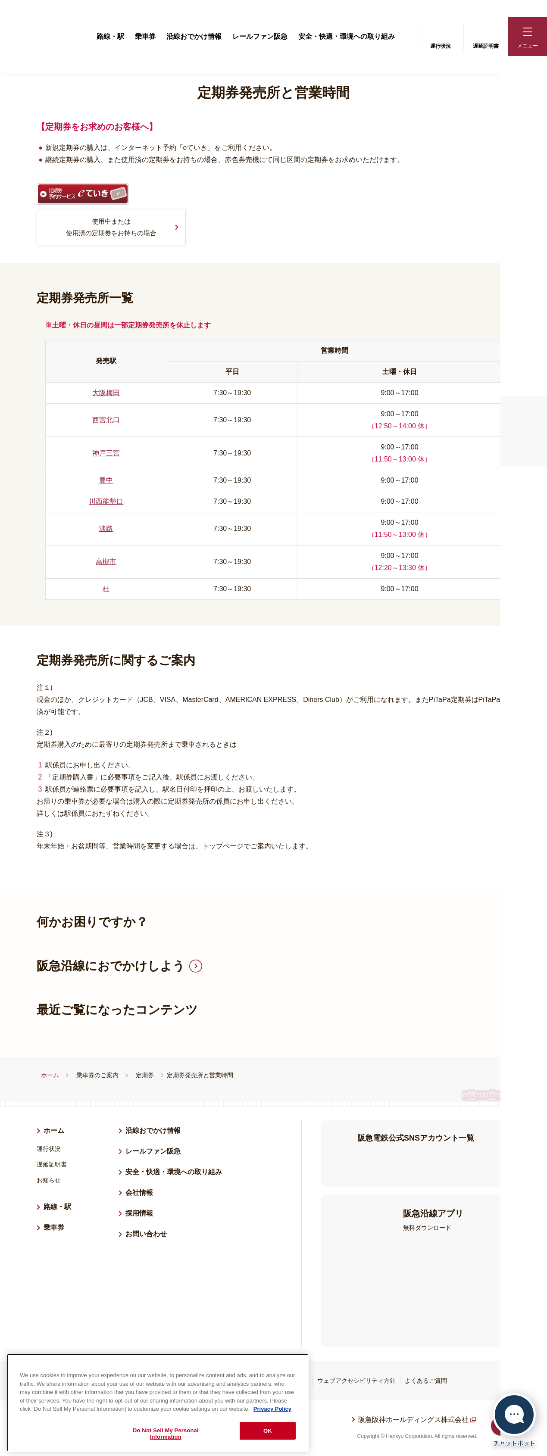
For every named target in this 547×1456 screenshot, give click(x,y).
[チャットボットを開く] (514, 1420)
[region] (158, 1403)
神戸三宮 (106, 454)
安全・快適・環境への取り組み (346, 36)
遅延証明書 (486, 35)
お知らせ (49, 1181)
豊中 (106, 481)
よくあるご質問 (426, 1381)
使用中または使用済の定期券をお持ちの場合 (111, 227)
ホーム (50, 1076)
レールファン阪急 (260, 36)
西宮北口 (106, 420)
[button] (527, 36)
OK (267, 1431)
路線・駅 (110, 36)
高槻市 (106, 562)
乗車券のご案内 (97, 1076)
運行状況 (440, 35)
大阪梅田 (106, 393)
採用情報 (142, 1213)
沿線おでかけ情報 (194, 36)
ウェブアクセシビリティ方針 (356, 1381)
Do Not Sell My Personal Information (166, 1433)
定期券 (145, 1076)
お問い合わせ (146, 1234)
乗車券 (145, 36)
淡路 (106, 529)
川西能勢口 (106, 502)
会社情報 (139, 1193)
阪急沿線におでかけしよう (111, 966)
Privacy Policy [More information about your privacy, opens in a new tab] (272, 1409)
